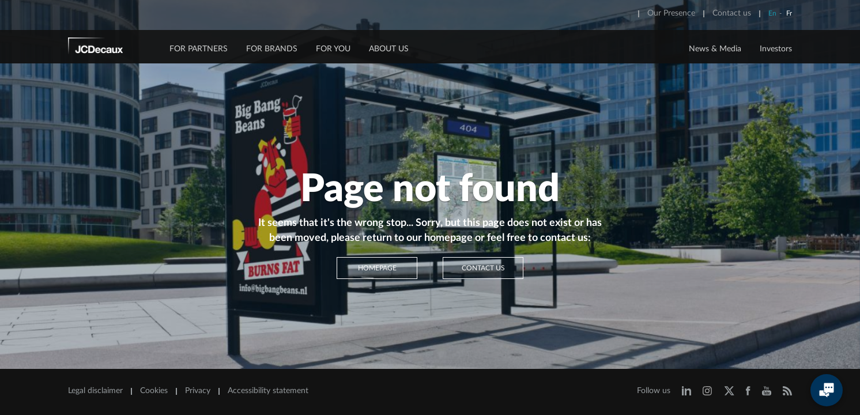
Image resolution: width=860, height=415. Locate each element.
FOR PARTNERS (198, 49)
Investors (776, 49)
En (772, 13)
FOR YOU (333, 49)
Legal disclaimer (95, 391)
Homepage (377, 268)
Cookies (154, 391)
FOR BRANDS (271, 49)
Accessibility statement (268, 391)
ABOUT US (389, 49)
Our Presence (671, 13)
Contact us (731, 13)
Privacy (197, 391)
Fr (789, 13)
